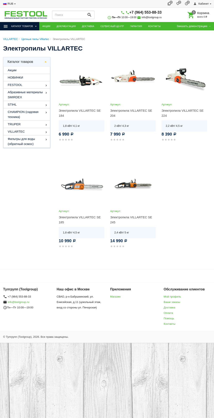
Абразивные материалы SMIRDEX (25, 94)
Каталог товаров (20, 61)
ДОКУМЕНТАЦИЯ (66, 26)
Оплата (168, 312)
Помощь (169, 318)
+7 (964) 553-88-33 (145, 12)
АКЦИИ (46, 26)
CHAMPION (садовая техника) (23, 114)
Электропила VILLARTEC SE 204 (131, 113)
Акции (12, 70)
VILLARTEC (16, 131)
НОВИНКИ (15, 77)
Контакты (169, 323)
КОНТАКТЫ (154, 26)
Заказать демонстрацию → (194, 26)
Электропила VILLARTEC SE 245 (131, 219)
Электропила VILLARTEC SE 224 (183, 113)
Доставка (169, 307)
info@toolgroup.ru (152, 17)
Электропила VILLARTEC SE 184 (80, 113)
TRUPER (14, 124)
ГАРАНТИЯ (136, 26)
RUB (10, 3)
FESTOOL (15, 85)
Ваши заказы (172, 302)
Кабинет (201, 3)
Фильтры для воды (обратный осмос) (21, 141)
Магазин (115, 296)
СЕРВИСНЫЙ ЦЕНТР (112, 26)
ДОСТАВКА (88, 26)
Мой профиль (172, 296)
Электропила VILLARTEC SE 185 (80, 219)
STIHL (12, 104)
